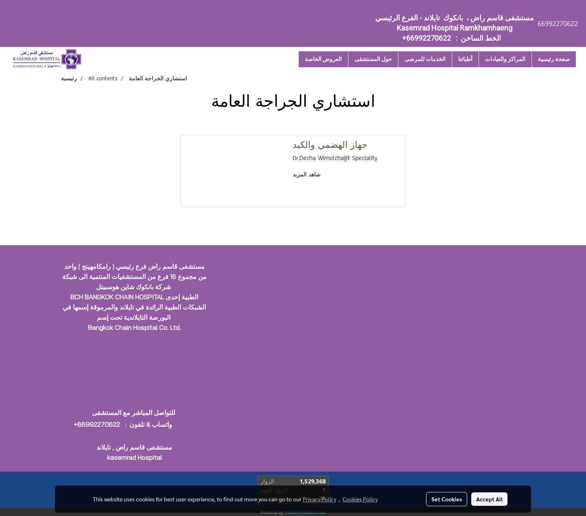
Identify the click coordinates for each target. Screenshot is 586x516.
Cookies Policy (360, 499)
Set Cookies (446, 499)
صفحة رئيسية (554, 59)
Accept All (489, 499)
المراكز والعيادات (505, 59)
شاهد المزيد (307, 174)
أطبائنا (465, 59)
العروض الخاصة (323, 59)
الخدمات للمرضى (425, 59)
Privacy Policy (319, 499)
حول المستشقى (373, 59)
